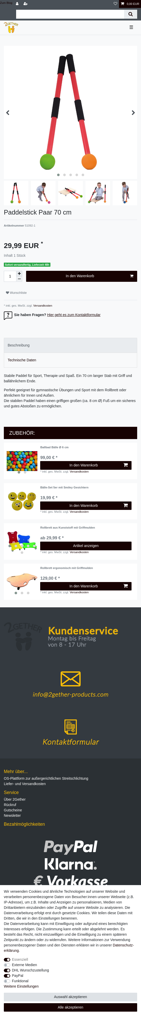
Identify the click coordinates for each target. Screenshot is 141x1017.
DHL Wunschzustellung (30, 970)
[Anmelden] (17, 4)
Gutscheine (13, 810)
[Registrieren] (26, 4)
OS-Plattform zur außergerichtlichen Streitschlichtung (46, 778)
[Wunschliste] (115, 4)
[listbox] (22, 461)
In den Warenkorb (99, 276)
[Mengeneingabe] (10, 276)
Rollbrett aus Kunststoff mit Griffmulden (67, 527)
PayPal (17, 976)
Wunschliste (16, 293)
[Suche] (130, 14)
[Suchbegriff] (70, 14)
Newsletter (12, 815)
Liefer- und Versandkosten (25, 784)
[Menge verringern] (19, 279)
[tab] (70, 345)
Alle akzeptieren (70, 1007)
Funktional (20, 981)
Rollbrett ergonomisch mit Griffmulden (66, 567)
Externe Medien (24, 965)
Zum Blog (6, 2)
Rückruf (10, 805)
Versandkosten (42, 305)
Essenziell (20, 959)
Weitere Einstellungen (21, 986)
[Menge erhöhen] (19, 273)
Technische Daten (22, 360)
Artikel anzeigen (86, 546)
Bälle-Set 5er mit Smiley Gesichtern (64, 487)
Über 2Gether (15, 799)
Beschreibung (19, 345)
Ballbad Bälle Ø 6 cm (54, 447)
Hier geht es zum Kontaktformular (74, 315)
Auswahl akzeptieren (70, 997)
